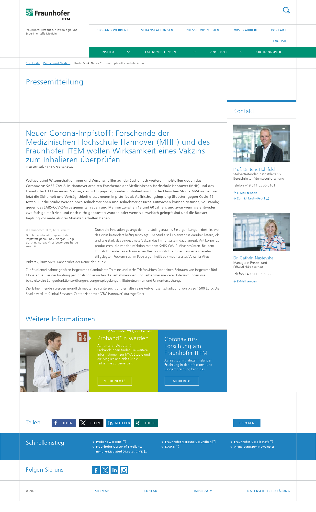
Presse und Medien (202, 30)
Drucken (247, 433)
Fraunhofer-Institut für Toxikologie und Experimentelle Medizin (52, 31)
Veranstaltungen (157, 30)
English (279, 41)
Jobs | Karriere (245, 30)
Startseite (33, 63)
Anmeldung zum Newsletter (254, 457)
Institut (109, 52)
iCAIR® (170, 457)
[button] (64, 434)
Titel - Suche (286, 10)
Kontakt (278, 30)
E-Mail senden (247, 193)
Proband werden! (112, 30)
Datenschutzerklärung (268, 501)
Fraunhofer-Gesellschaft (251, 452)
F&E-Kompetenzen (160, 52)
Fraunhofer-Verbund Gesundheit (188, 452)
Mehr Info (112, 392)
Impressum (203, 501)
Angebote (219, 52)
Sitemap (102, 501)
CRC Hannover (268, 52)
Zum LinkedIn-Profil (251, 198)
